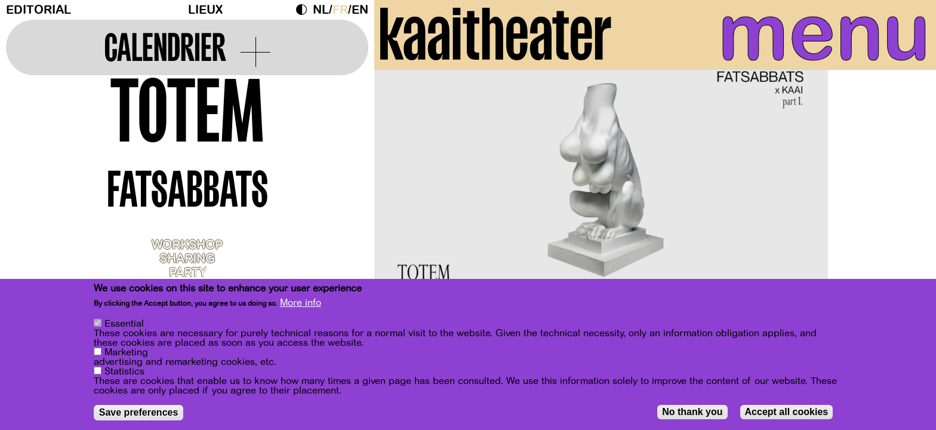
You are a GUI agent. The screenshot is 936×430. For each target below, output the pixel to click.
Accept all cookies (787, 412)
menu (813, 35)
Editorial (38, 9)
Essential (124, 324)
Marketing (126, 352)
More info (300, 303)
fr (340, 9)
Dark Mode (304, 9)
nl (321, 9)
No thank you (692, 412)
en (360, 9)
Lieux (205, 9)
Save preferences (138, 412)
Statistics (124, 371)
